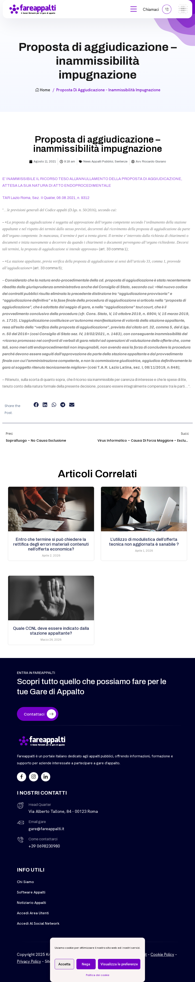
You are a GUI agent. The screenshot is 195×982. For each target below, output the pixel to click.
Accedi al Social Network (38, 923)
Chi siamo (25, 881)
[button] (36, 404)
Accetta (64, 964)
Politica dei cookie (97, 975)
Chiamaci (157, 9)
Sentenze (121, 161)
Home (42, 89)
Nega (86, 964)
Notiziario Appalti (31, 902)
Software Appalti (31, 892)
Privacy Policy (29, 961)
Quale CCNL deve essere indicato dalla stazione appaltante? (51, 631)
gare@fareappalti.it (46, 828)
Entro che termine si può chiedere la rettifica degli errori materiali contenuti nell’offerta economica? (51, 544)
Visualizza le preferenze (119, 964)
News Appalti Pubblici (98, 161)
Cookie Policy (162, 954)
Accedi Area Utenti (33, 913)
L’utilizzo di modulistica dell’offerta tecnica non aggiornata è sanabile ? (144, 542)
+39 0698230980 (44, 846)
